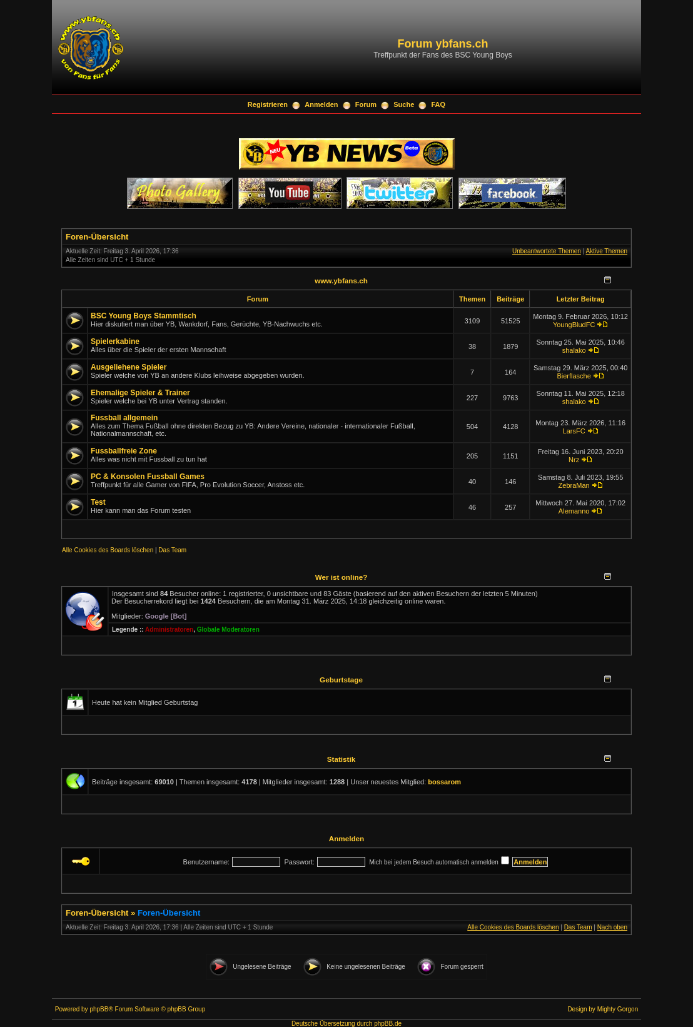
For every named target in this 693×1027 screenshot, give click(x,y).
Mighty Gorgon (618, 1009)
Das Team (172, 550)
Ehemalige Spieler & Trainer (140, 392)
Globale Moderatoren (228, 629)
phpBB (98, 1009)
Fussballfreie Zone (124, 451)
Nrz (574, 459)
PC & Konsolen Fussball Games (148, 476)
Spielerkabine (115, 341)
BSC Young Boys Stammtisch (143, 315)
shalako (574, 350)
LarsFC (574, 431)
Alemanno (574, 511)
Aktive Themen (606, 251)
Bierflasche (573, 376)
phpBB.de (388, 1023)
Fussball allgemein (124, 417)
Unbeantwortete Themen (546, 251)
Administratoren (169, 629)
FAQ (439, 104)
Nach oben (612, 927)
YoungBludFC (574, 324)
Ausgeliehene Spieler (128, 367)
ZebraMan (574, 485)
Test (98, 502)
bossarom (444, 782)
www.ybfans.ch (341, 280)
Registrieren (268, 104)
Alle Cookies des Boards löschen (107, 550)
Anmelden (321, 104)
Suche (403, 104)
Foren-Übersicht (97, 236)
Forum (366, 104)
